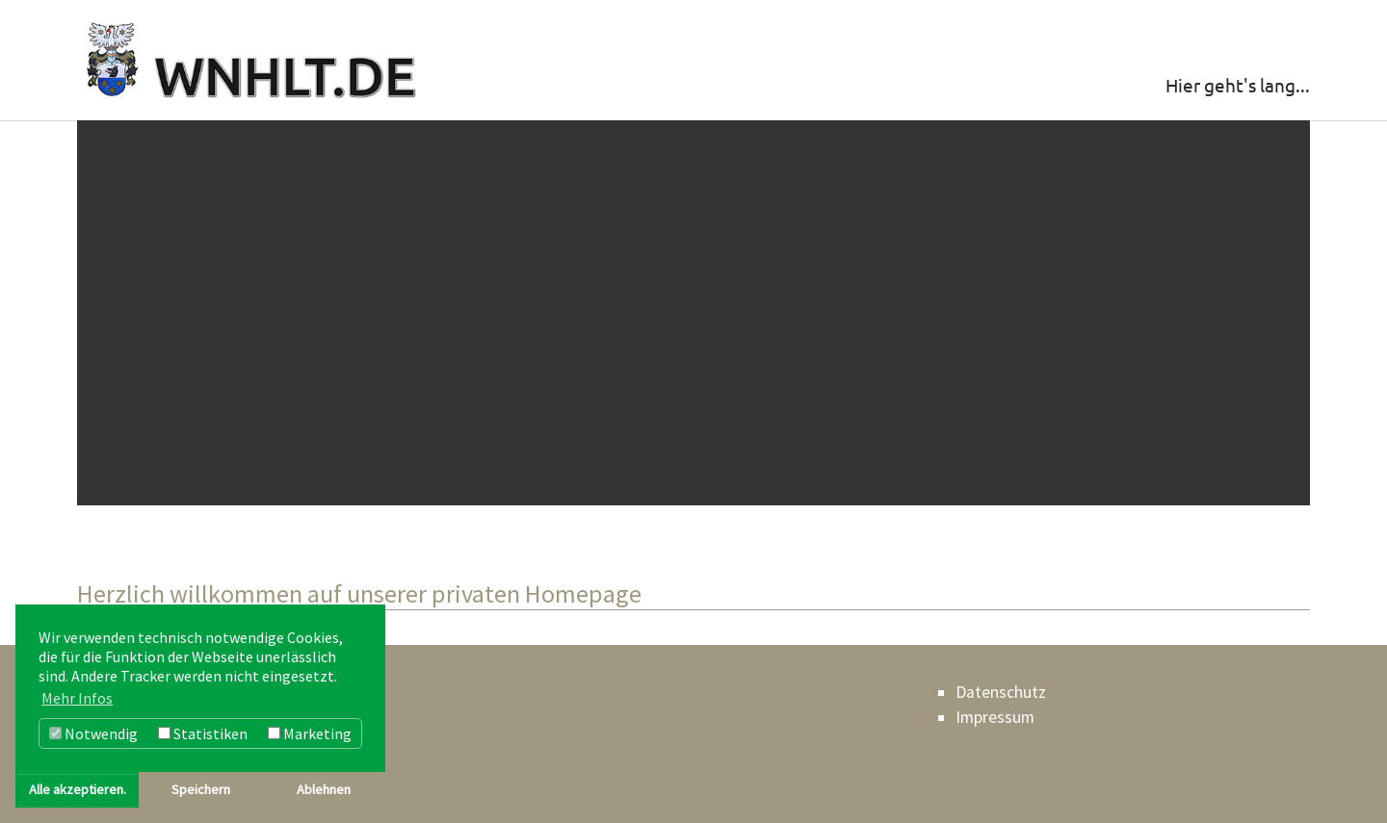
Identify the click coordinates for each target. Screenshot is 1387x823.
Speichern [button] (200, 789)
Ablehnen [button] (324, 789)
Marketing (310, 733)
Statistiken (203, 733)
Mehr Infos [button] (77, 697)
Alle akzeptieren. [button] (77, 789)
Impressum (994, 717)
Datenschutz (1000, 692)
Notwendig (93, 733)
